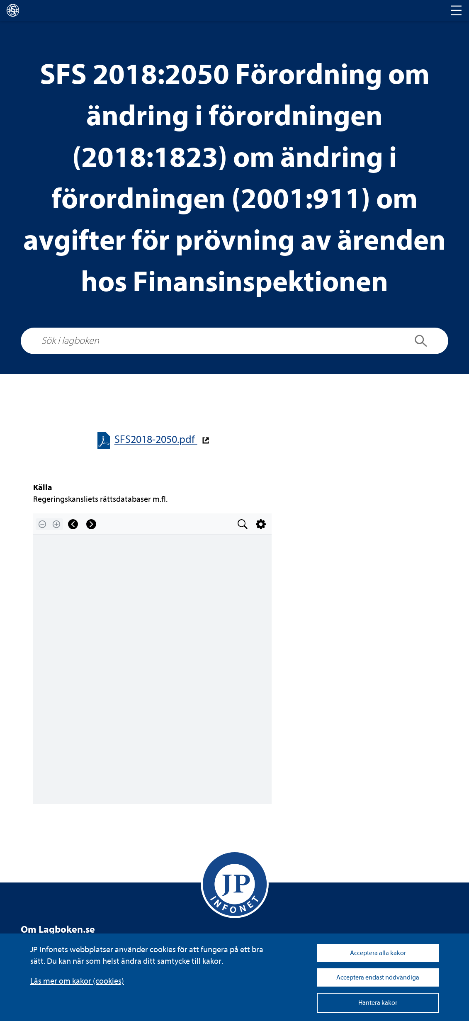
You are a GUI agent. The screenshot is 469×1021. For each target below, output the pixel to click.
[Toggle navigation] (456, 10)
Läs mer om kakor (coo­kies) (77, 981)
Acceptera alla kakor (378, 953)
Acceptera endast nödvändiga (377, 977)
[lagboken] (13, 10)
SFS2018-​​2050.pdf (155, 439)
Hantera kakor (377, 1002)
